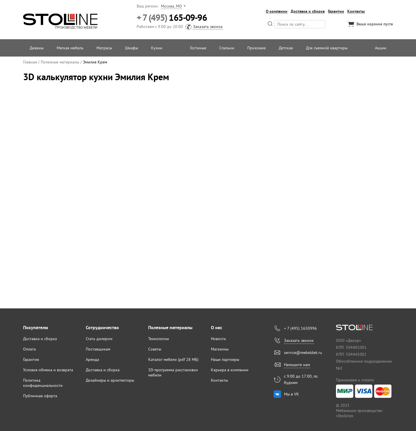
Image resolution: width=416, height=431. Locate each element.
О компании (276, 11)
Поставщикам (98, 349)
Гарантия (31, 359)
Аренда (92, 359)
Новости (218, 338)
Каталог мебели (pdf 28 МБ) (173, 359)
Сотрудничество (102, 328)
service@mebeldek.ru (303, 352)
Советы (154, 349)
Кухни (156, 47)
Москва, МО (171, 6)
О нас (216, 328)
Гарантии (336, 11)
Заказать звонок (208, 26)
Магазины (220, 349)
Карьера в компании (229, 369)
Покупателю (35, 328)
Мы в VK (291, 394)
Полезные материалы (170, 328)
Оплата (29, 349)
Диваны (37, 47)
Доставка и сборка (308, 11)
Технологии (158, 338)
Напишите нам (297, 364)
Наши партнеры (225, 359)
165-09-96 (172, 17)
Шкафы (131, 47)
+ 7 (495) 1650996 (300, 328)
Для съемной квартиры (327, 47)
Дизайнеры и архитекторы (110, 380)
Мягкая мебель (70, 47)
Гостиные (198, 47)
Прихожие (256, 47)
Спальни (226, 47)
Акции (380, 47)
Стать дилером (99, 338)
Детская (286, 47)
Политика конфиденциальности (43, 383)
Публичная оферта (40, 395)
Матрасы (104, 47)
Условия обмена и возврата (48, 369)
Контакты (356, 11)
